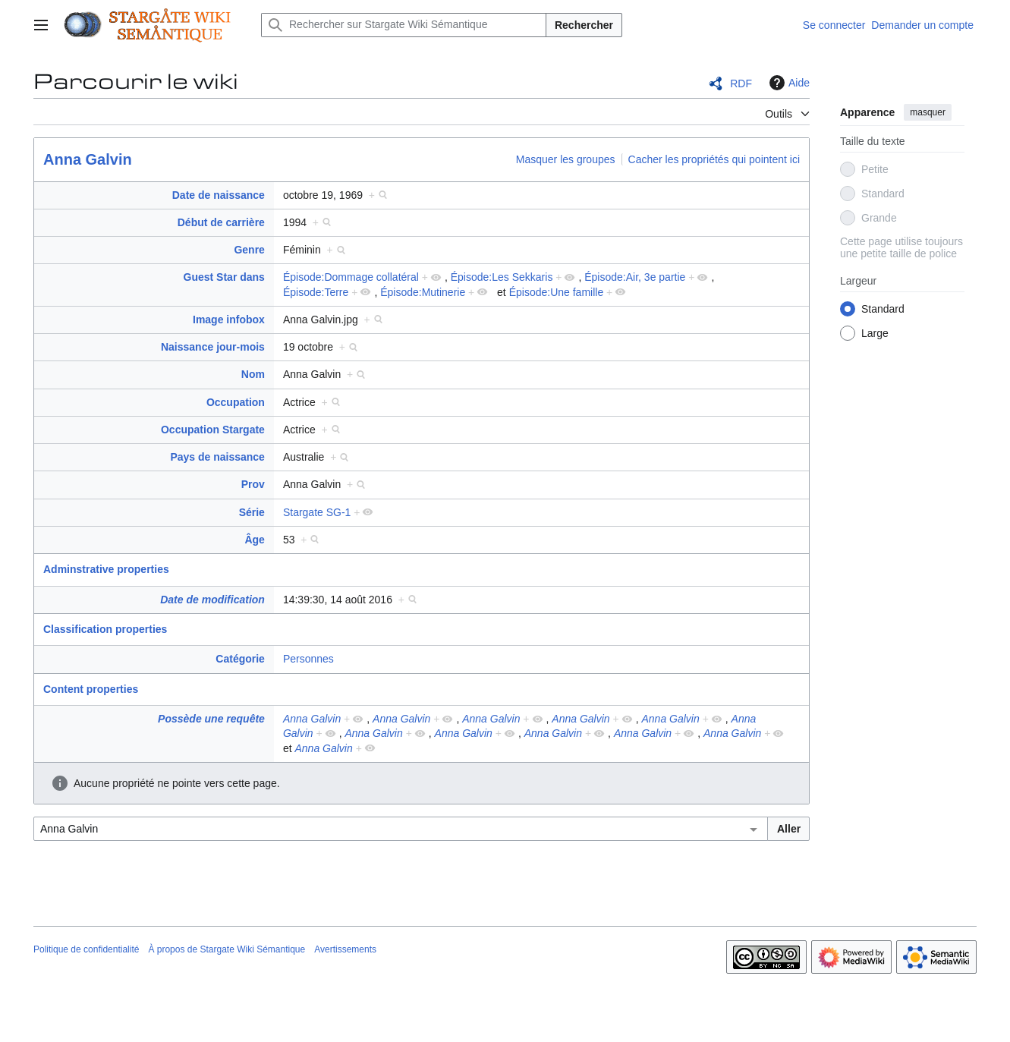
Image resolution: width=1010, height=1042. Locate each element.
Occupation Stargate (213, 429)
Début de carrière (221, 222)
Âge (254, 540)
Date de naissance (218, 195)
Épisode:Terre (315, 292)
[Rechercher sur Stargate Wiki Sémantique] (403, 25)
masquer (927, 112)
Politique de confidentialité (86, 949)
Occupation (235, 402)
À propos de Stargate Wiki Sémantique (226, 949)
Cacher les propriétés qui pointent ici (714, 159)
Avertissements (345, 949)
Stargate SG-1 (317, 512)
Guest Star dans (224, 277)
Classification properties (105, 629)
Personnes (308, 659)
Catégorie (240, 659)
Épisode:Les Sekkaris (502, 277)
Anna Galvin (87, 159)
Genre (249, 250)
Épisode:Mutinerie (422, 292)
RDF (741, 83)
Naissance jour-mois (213, 347)
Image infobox (229, 319)
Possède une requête (211, 719)
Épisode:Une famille (556, 292)
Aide (788, 82)
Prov (253, 484)
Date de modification (212, 599)
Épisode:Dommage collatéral (351, 277)
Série (252, 512)
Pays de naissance (217, 457)
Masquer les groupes (565, 159)
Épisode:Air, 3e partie (634, 277)
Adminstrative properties (106, 569)
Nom (253, 374)
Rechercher (584, 25)
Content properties (90, 689)
